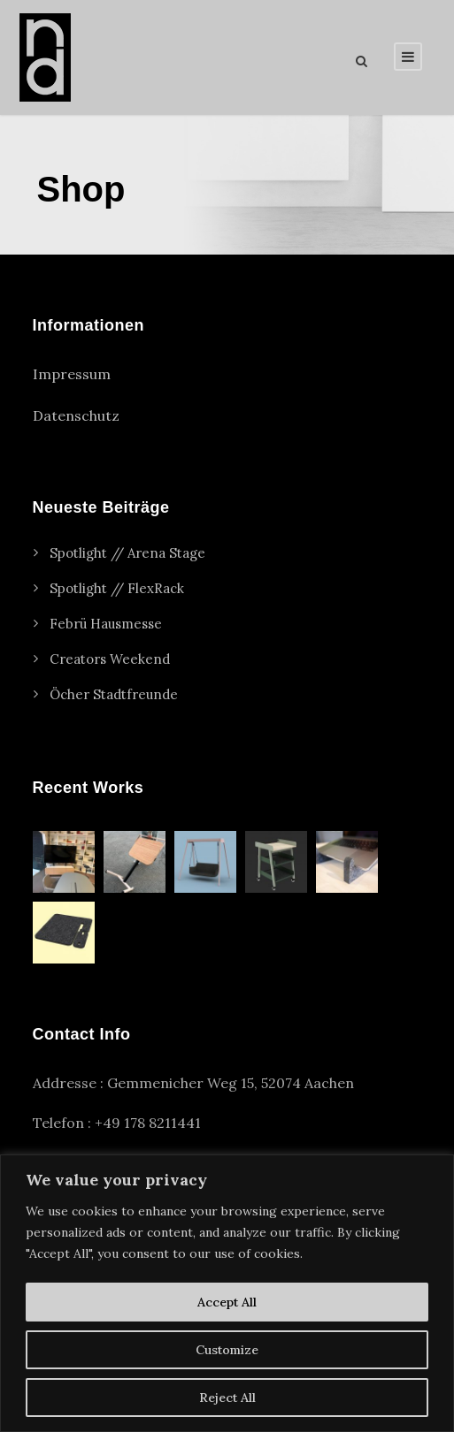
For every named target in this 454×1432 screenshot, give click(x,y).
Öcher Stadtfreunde (114, 694)
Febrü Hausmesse (106, 623)
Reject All (227, 1397)
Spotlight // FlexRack (117, 588)
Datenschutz (76, 415)
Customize (227, 1350)
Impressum (72, 374)
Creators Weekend (110, 659)
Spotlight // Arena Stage (127, 553)
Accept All (227, 1302)
